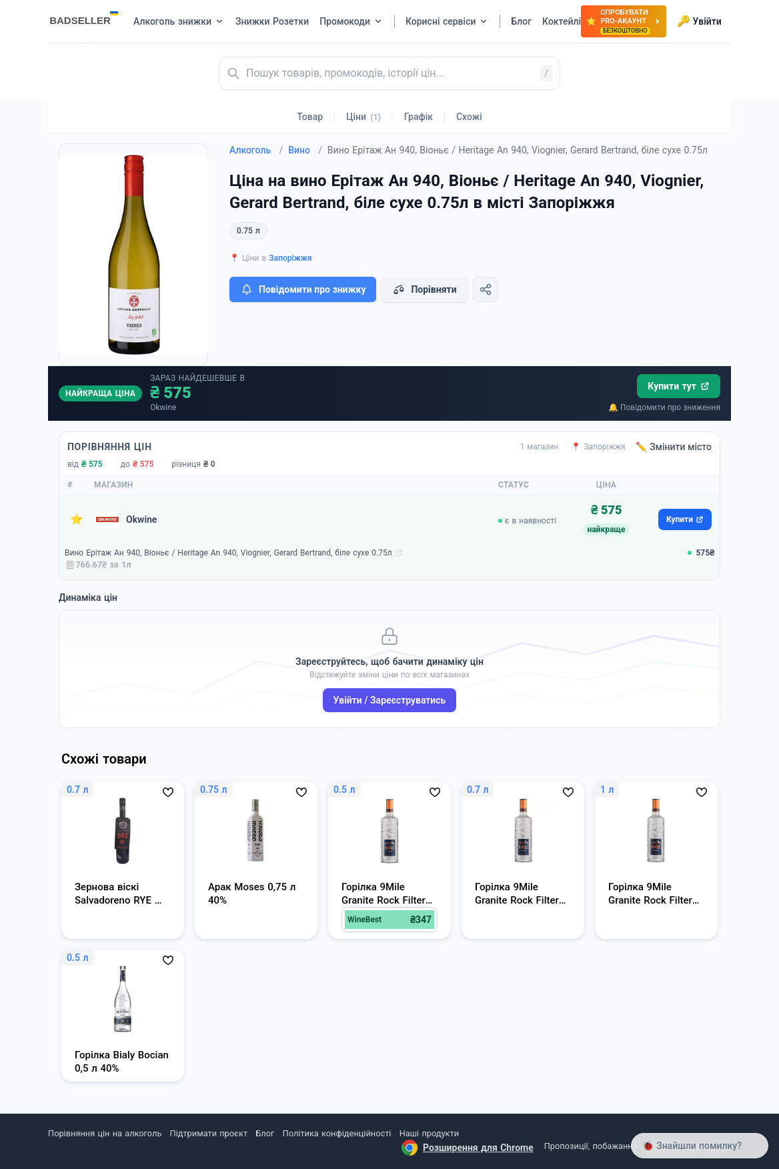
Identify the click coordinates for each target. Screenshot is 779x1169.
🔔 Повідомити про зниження (664, 407)
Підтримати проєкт (208, 1133)
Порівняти (424, 289)
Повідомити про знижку (302, 289)
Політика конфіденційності (337, 1133)
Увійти (699, 21)
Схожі (469, 116)
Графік (418, 116)
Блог (264, 1133)
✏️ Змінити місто (674, 446)
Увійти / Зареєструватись (389, 700)
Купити (685, 519)
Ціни (363, 116)
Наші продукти (429, 1133)
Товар (310, 116)
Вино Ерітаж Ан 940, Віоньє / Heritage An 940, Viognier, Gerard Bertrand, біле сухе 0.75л (228, 552)
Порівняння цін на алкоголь (104, 1133)
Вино (305, 150)
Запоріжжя (290, 258)
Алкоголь (256, 150)
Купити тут (679, 386)
